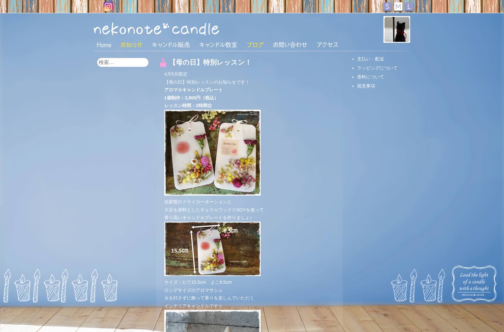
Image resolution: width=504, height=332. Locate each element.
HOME (104, 44)
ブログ (255, 45)
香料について (370, 76)
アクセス (327, 45)
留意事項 (366, 85)
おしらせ (131, 45)
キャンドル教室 (218, 45)
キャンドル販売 (171, 45)
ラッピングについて (377, 67)
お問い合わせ (290, 45)
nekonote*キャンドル (176, 29)
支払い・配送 (370, 58)
